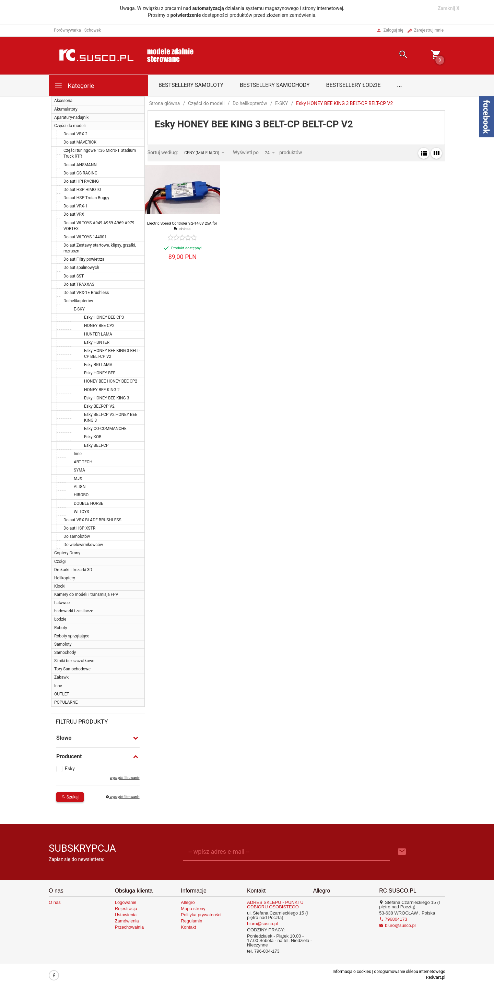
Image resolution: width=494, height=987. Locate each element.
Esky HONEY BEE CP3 (104, 317)
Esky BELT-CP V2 (99, 406)
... (399, 85)
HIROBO (81, 494)
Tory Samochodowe (72, 669)
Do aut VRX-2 (75, 134)
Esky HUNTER (96, 342)
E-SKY (79, 309)
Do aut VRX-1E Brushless (86, 292)
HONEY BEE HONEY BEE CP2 (110, 381)
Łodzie (60, 619)
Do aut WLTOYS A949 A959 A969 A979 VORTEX (98, 225)
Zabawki (62, 677)
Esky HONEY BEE (99, 373)
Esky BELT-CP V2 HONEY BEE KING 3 (110, 417)
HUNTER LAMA (98, 334)
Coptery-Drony (67, 553)
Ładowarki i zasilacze (73, 611)
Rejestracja (126, 908)
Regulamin (191, 920)
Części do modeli (69, 125)
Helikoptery (64, 578)
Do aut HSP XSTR (79, 528)
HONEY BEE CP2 (99, 325)
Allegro (188, 902)
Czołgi (60, 561)
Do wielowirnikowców (83, 544)
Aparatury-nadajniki (72, 117)
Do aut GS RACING (80, 173)
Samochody (65, 652)
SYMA (79, 470)
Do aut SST (73, 276)
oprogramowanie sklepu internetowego (409, 971)
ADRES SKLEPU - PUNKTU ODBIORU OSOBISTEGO (275, 904)
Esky (70, 768)
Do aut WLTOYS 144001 (85, 237)
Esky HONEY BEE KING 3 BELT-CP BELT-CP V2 (112, 353)
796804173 (393, 919)
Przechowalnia (129, 927)
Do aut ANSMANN (80, 164)
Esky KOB (93, 436)
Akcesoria (63, 100)
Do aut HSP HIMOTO (82, 189)
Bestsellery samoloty (190, 85)
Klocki (60, 586)
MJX (78, 478)
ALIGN (79, 486)
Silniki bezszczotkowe (74, 660)
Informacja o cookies (351, 971)
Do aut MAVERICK (79, 142)
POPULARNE (66, 702)
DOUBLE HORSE (88, 503)
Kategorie (74, 85)
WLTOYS (81, 511)
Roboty (60, 627)
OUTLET (61, 694)
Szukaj (70, 797)
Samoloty (62, 644)
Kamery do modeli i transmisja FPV (86, 594)
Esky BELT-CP (96, 445)
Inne (78, 453)
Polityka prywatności (201, 914)
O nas (55, 902)
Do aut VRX (73, 214)
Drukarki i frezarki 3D (73, 569)
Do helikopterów (78, 300)
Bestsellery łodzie (353, 85)
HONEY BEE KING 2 (102, 389)
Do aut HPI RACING (81, 181)
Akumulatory (66, 109)
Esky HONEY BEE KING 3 (106, 398)
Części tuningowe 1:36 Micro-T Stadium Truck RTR (99, 153)
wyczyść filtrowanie (124, 778)
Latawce (62, 602)
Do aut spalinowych (81, 267)
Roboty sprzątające (71, 636)
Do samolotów (76, 536)
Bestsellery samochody (275, 85)
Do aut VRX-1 (75, 206)
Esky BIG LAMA (98, 364)
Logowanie (126, 902)
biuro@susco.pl (262, 923)
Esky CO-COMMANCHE (105, 428)
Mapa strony (193, 908)
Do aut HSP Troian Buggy (86, 197)
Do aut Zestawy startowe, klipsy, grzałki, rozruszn (99, 248)
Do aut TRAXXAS (78, 284)
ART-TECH (83, 462)
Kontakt (188, 927)
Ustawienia (126, 914)
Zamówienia (127, 920)
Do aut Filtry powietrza (83, 259)
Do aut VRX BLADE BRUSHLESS (92, 520)
